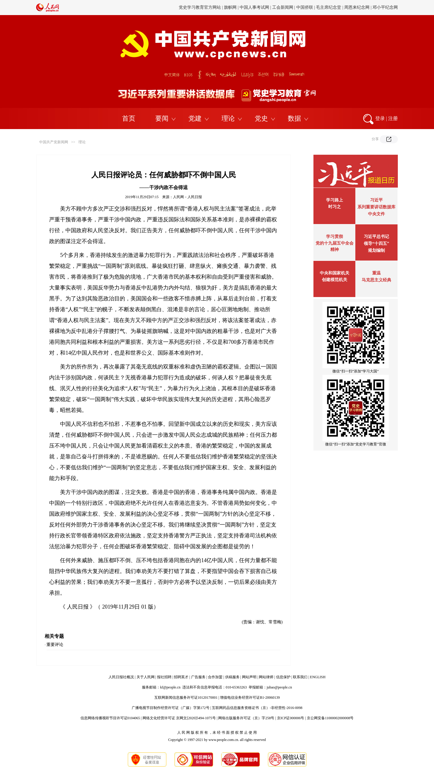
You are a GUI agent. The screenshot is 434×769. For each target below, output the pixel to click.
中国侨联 (304, 7)
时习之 (334, 206)
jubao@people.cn (279, 687)
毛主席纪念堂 (328, 7)
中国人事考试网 (254, 7)
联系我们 (300, 677)
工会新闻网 (282, 7)
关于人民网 (146, 677)
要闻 (161, 118)
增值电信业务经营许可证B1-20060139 (250, 697)
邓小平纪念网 (385, 7)
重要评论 (54, 644)
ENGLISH (318, 677)
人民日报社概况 (121, 677)
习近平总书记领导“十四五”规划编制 (376, 243)
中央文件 (376, 214)
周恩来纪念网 (357, 7)
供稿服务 (232, 677)
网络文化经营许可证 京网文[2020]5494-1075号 (179, 718)
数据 (294, 118)
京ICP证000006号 (290, 718)
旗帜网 (230, 7)
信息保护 (283, 677)
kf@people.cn (170, 687)
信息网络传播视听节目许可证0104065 (110, 718)
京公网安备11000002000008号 (330, 718)
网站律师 (266, 677)
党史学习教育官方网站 (200, 7)
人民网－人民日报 (187, 197)
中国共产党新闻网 (53, 142)
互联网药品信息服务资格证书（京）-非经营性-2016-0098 (257, 708)
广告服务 (198, 677)
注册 (393, 118)
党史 (261, 118)
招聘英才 (181, 677)
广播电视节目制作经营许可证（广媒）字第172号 (170, 708)
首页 (128, 118)
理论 (228, 118)
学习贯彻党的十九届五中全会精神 (335, 243)
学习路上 (334, 200)
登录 (380, 118)
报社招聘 (164, 677)
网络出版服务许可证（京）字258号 (246, 718)
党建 (195, 118)
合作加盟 (215, 677)
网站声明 (249, 677)
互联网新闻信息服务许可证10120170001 (186, 697)
